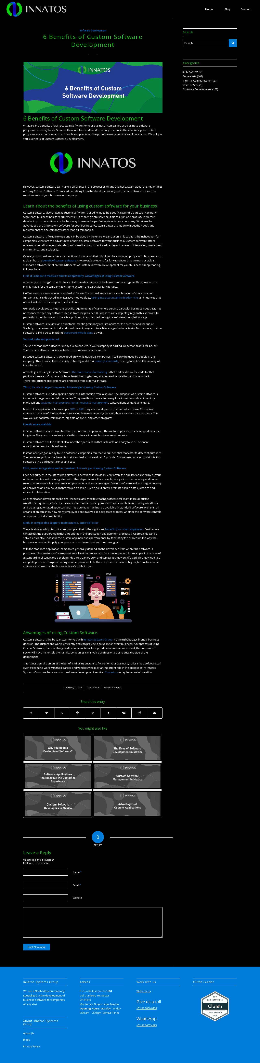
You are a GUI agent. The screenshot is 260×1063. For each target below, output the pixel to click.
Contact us (111, 672)
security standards (106, 361)
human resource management (89, 402)
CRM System (190, 72)
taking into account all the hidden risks (115, 297)
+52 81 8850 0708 (146, 1008)
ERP (81, 409)
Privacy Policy (31, 1046)
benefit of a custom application (124, 529)
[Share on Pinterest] (77, 713)
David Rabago (114, 687)
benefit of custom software (59, 260)
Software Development (93, 30)
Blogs (26, 1040)
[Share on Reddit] (139, 713)
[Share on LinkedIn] (93, 713)
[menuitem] (209, 9)
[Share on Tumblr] (108, 713)
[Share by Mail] (154, 713)
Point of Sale (191, 85)
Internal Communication (197, 80)
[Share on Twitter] (46, 713)
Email (77, 885)
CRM (72, 409)
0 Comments (93, 687)
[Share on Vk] (123, 713)
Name (77, 872)
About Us (28, 1033)
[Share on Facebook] (31, 713)
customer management (55, 402)
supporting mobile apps (78, 332)
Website (77, 897)
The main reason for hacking (89, 372)
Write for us (143, 991)
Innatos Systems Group (98, 639)
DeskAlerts (189, 76)
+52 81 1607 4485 (146, 1025)
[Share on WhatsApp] (62, 713)
